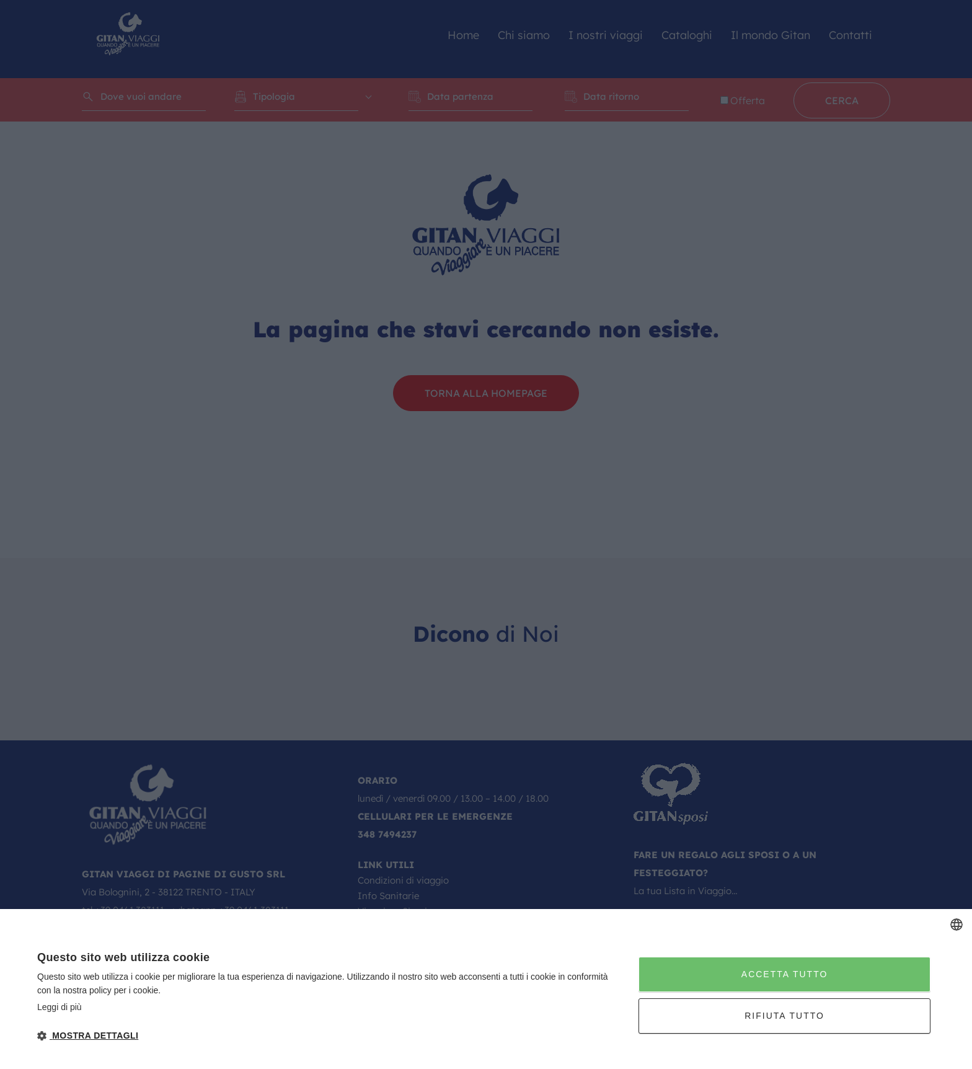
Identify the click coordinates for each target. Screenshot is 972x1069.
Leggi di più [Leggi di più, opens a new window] (59, 1007)
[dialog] (486, 989)
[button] (329, 1035)
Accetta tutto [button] (784, 974)
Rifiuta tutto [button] (784, 1016)
